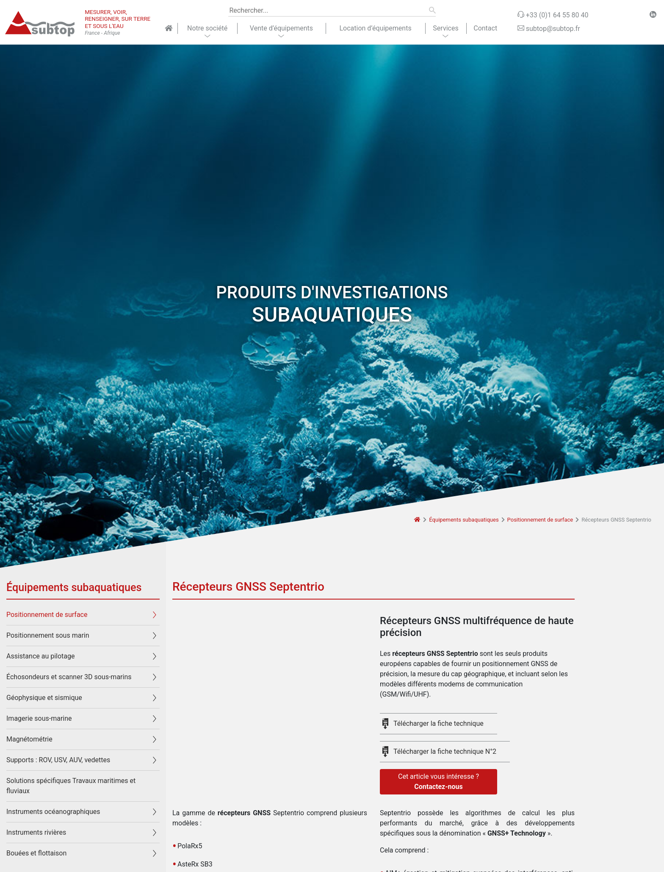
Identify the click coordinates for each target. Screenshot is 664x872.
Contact (485, 28)
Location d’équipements (375, 28)
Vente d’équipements (281, 28)
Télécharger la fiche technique (438, 723)
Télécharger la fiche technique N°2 (444, 751)
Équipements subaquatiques (463, 520)
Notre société (207, 28)
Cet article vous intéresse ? (438, 782)
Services (445, 28)
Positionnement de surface (540, 520)
